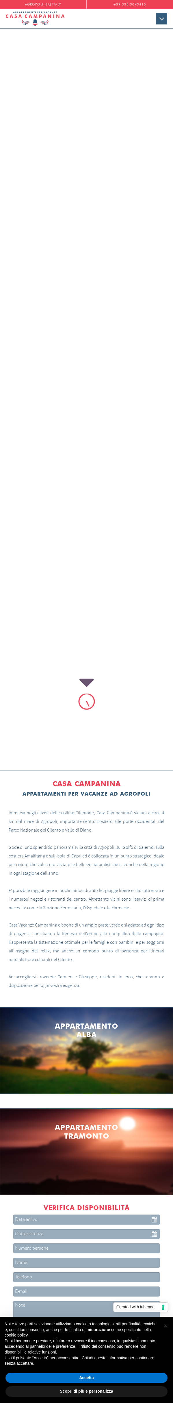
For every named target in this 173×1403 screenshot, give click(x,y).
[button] (165, 1325)
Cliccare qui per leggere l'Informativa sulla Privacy (86, 1055)
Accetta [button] (86, 1377)
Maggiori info (87, 1236)
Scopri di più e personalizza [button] (86, 1391)
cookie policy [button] (16, 1335)
